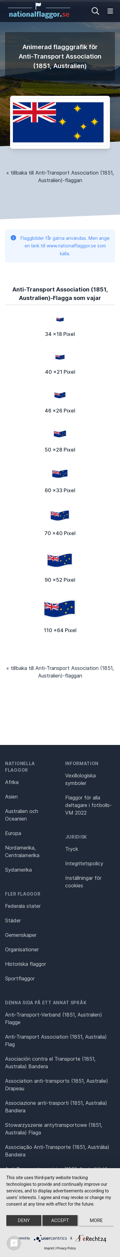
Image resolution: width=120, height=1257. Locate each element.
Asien (11, 796)
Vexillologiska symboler (80, 779)
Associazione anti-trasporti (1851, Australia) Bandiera (56, 1107)
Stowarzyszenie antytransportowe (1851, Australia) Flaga (53, 1129)
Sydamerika (18, 870)
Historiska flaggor (25, 964)
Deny (24, 1220)
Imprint (49, 1248)
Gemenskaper (21, 935)
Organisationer (22, 949)
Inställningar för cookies (83, 882)
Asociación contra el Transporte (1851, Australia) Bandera (50, 1063)
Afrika (12, 782)
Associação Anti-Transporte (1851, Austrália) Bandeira (57, 1151)
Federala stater (23, 906)
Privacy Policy (66, 1248)
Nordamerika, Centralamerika (22, 851)
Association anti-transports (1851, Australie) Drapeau (56, 1085)
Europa (13, 833)
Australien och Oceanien (21, 815)
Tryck (71, 849)
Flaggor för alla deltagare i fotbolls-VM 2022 (88, 805)
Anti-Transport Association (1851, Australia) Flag (56, 1040)
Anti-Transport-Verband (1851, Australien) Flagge (53, 1018)
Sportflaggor (20, 978)
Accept (60, 1220)
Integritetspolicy (84, 863)
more (96, 1220)
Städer (13, 920)
